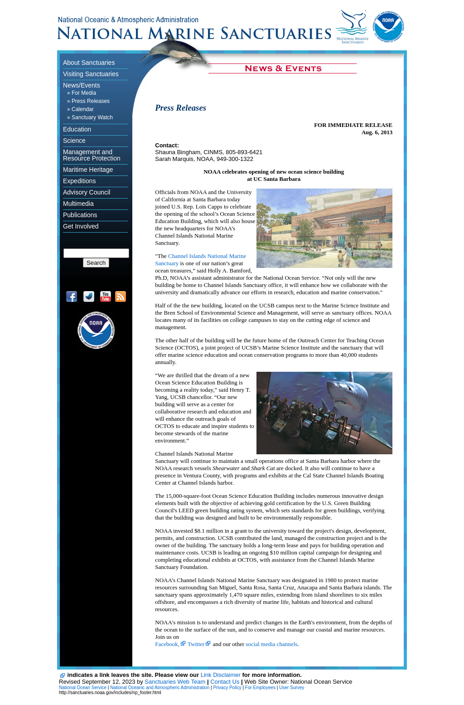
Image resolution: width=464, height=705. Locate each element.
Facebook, (167, 644)
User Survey (291, 687)
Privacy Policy (227, 687)
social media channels (271, 644)
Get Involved (81, 226)
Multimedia (78, 203)
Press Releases (91, 101)
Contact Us (224, 681)
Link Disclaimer (221, 674)
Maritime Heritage (88, 169)
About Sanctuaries (89, 62)
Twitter (196, 644)
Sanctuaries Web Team (175, 681)
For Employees (260, 687)
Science (74, 140)
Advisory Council (86, 192)
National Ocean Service (82, 687)
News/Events (81, 85)
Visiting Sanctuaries (91, 74)
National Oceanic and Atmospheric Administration (159, 687)
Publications (80, 215)
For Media (84, 93)
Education (77, 129)
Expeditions (79, 181)
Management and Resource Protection (92, 155)
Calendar (83, 109)
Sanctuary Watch (92, 117)
